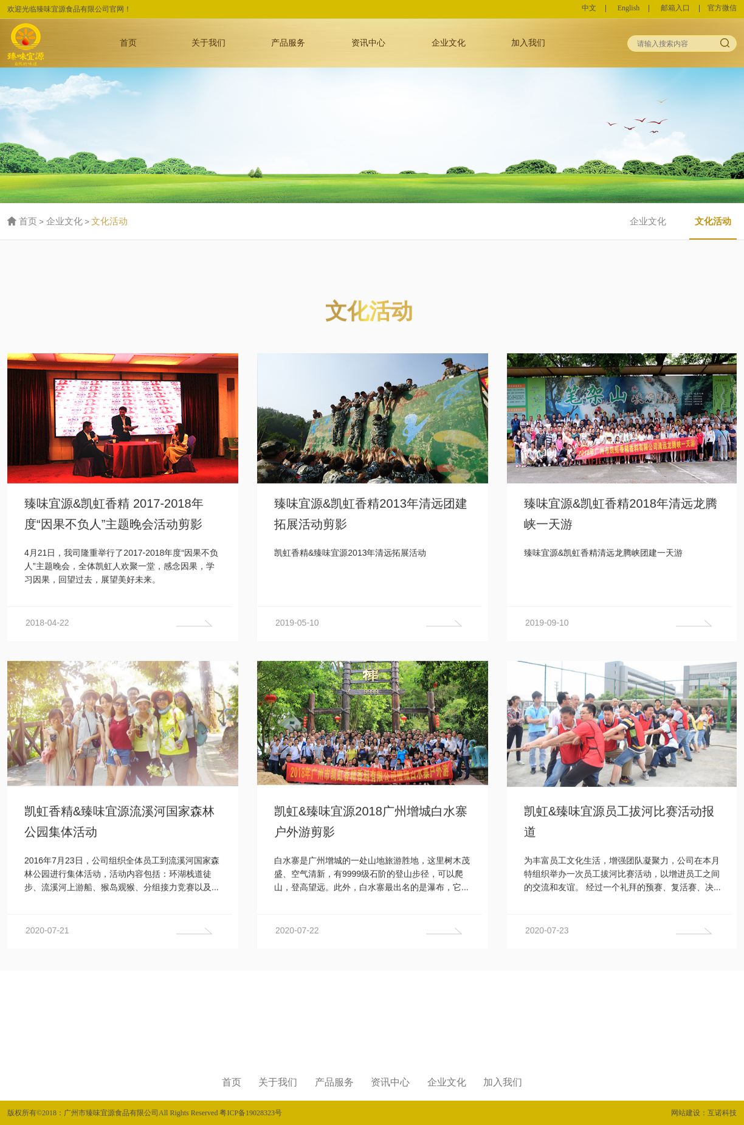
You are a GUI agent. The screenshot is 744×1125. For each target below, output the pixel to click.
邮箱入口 (675, 8)
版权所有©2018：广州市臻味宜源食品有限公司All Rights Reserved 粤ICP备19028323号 (144, 1113)
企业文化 (449, 42)
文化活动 (109, 221)
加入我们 (528, 42)
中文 (589, 8)
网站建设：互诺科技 (704, 1113)
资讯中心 (368, 42)
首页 (128, 42)
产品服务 (288, 42)
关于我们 (208, 42)
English (629, 8)
